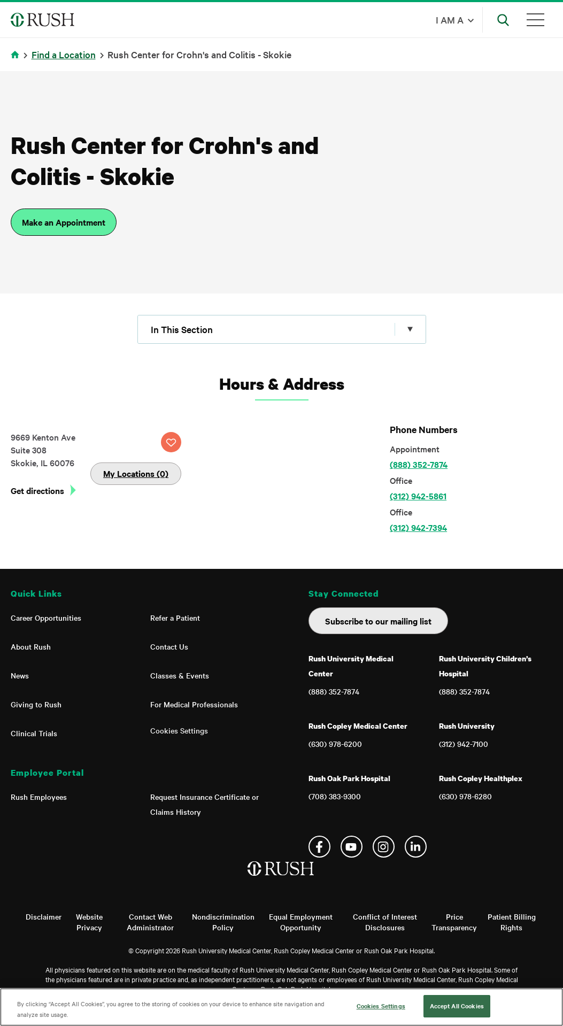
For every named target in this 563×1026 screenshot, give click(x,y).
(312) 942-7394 (418, 527)
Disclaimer (43, 916)
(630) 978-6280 (465, 796)
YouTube (352, 847)
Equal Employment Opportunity (301, 921)
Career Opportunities (46, 617)
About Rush (31, 646)
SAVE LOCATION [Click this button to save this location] (171, 442)
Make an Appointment (63, 222)
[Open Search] (503, 20)
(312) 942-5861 (418, 496)
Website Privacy (89, 921)
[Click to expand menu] (282, 329)
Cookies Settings (179, 730)
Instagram (384, 847)
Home (17, 61)
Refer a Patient (175, 617)
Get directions (37, 490)
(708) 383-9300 (335, 796)
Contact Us (169, 646)
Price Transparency (454, 921)
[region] (281, 1007)
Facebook (319, 847)
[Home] (281, 879)
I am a (450, 19)
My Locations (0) (135, 473)
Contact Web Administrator (150, 921)
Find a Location (64, 54)
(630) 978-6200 (335, 743)
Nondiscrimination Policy (223, 921)
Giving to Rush (36, 704)
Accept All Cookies (457, 1005)
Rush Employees (39, 796)
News (20, 675)
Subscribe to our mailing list (378, 621)
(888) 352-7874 (419, 464)
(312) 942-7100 (463, 743)
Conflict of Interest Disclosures (385, 921)
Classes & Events (179, 675)
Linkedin (416, 847)
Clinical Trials (34, 733)
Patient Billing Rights (512, 921)
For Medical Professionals (194, 704)
